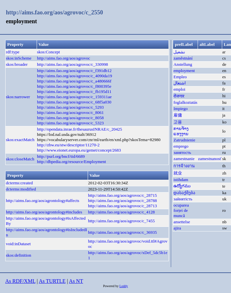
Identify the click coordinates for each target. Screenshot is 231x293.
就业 (177, 173)
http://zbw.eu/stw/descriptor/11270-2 (68, 144)
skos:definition (18, 255)
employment (184, 70)
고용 (177, 121)
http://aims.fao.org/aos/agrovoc (63, 58)
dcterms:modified (21, 189)
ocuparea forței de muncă (181, 210)
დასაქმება (184, 192)
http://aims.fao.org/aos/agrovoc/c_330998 (72, 64)
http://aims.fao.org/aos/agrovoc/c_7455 (121, 220)
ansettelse (181, 221)
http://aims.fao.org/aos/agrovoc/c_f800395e (74, 86)
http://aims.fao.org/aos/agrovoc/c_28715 (122, 195)
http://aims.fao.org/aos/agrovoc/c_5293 (70, 107)
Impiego (180, 108)
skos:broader (16, 64)
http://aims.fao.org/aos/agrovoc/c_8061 (70, 112)
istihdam (180, 179)
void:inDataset (18, 243)
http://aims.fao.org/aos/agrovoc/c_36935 (122, 232)
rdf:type (12, 51)
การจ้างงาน (184, 165)
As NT (76, 281)
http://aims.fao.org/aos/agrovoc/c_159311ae (74, 96)
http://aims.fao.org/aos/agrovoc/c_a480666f (74, 81)
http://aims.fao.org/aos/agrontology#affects (42, 200)
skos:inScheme (18, 58)
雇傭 (177, 115)
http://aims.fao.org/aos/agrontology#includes (44, 212)
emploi (179, 89)
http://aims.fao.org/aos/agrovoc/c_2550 (54, 12)
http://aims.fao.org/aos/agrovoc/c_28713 (122, 205)
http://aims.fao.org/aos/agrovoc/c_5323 (70, 122)
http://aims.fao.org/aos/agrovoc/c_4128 (121, 212)
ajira (177, 228)
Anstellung (182, 64)
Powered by (111, 286)
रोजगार (178, 96)
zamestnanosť (210, 158)
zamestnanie (183, 158)
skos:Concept (48, 51)
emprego (180, 146)
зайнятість (182, 198)
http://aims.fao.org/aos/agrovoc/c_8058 (70, 117)
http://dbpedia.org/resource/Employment (71, 161)
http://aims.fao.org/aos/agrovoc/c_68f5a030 (74, 102)
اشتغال (179, 83)
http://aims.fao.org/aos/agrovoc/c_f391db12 (74, 70)
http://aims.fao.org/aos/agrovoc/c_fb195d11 (74, 91)
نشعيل (179, 51)
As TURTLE (52, 281)
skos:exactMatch (20, 139)
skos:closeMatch (20, 158)
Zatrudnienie (184, 139)
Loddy (123, 286)
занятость (182, 152)
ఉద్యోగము (182, 185)
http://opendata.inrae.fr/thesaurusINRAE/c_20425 (79, 129)
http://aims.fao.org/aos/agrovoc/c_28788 (122, 200)
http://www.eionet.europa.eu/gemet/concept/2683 (79, 150)
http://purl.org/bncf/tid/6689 (61, 156)
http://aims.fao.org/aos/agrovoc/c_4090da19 (74, 75)
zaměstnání (182, 58)
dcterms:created (19, 182)
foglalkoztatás (185, 102)
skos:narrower (18, 96)
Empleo (180, 76)
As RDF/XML (20, 281)
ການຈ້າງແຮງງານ (180, 131)
